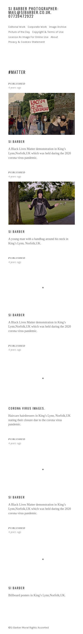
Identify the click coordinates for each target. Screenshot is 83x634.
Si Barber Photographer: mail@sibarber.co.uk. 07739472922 (33, 12)
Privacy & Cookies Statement (26, 41)
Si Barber (16, 141)
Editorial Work (16, 26)
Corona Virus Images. (26, 408)
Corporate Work (37, 26)
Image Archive (57, 26)
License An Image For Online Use (28, 37)
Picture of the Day (19, 31)
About (54, 37)
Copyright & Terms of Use (48, 31)
